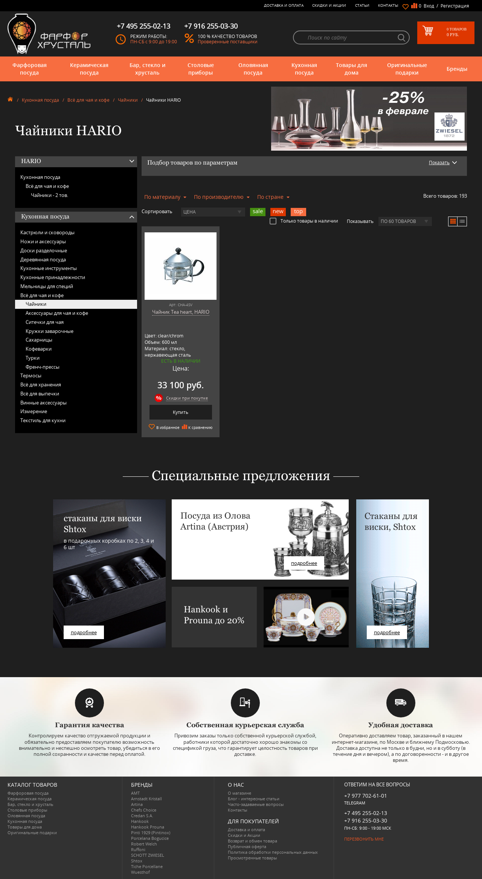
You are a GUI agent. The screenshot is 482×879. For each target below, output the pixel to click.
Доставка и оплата (284, 5)
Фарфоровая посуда (29, 68)
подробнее (84, 632)
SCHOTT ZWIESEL (147, 855)
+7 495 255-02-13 (365, 812)
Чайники (128, 100)
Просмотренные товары (252, 858)
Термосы (30, 375)
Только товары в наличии (304, 221)
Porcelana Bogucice (150, 838)
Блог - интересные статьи (253, 798)
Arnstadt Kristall (146, 798)
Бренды (457, 68)
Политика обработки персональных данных (273, 852)
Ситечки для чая (45, 322)
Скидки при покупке (187, 398)
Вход (429, 6)
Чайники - (49, 195)
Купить (180, 412)
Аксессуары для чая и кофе (57, 313)
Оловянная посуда (253, 68)
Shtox (136, 861)
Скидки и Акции (329, 5)
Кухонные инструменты (48, 268)
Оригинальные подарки (407, 68)
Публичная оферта (247, 846)
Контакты (388, 5)
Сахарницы (39, 339)
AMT (135, 793)
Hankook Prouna (147, 827)
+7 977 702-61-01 (365, 795)
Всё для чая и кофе (88, 100)
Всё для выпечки (39, 393)
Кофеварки (39, 348)
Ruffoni (138, 849)
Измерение (33, 411)
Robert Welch (144, 844)
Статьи (362, 5)
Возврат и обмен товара (252, 841)
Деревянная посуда (43, 259)
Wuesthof (140, 872)
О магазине (239, 793)
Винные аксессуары (43, 402)
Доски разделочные (43, 250)
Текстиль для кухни (43, 420)
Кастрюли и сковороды (47, 232)
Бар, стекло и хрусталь (147, 68)
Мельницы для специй (46, 286)
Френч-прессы (42, 366)
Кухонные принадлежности (52, 277)
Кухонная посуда (304, 68)
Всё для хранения (40, 384)
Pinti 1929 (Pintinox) (150, 832)
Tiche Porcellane (147, 866)
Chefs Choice (143, 810)
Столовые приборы (201, 68)
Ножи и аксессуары (43, 241)
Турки (33, 357)
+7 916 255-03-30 (365, 820)
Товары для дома (351, 68)
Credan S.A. (142, 815)
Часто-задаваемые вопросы (256, 804)
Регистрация (455, 6)
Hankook (140, 821)
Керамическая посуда (89, 68)
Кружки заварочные (49, 331)
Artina (137, 804)
